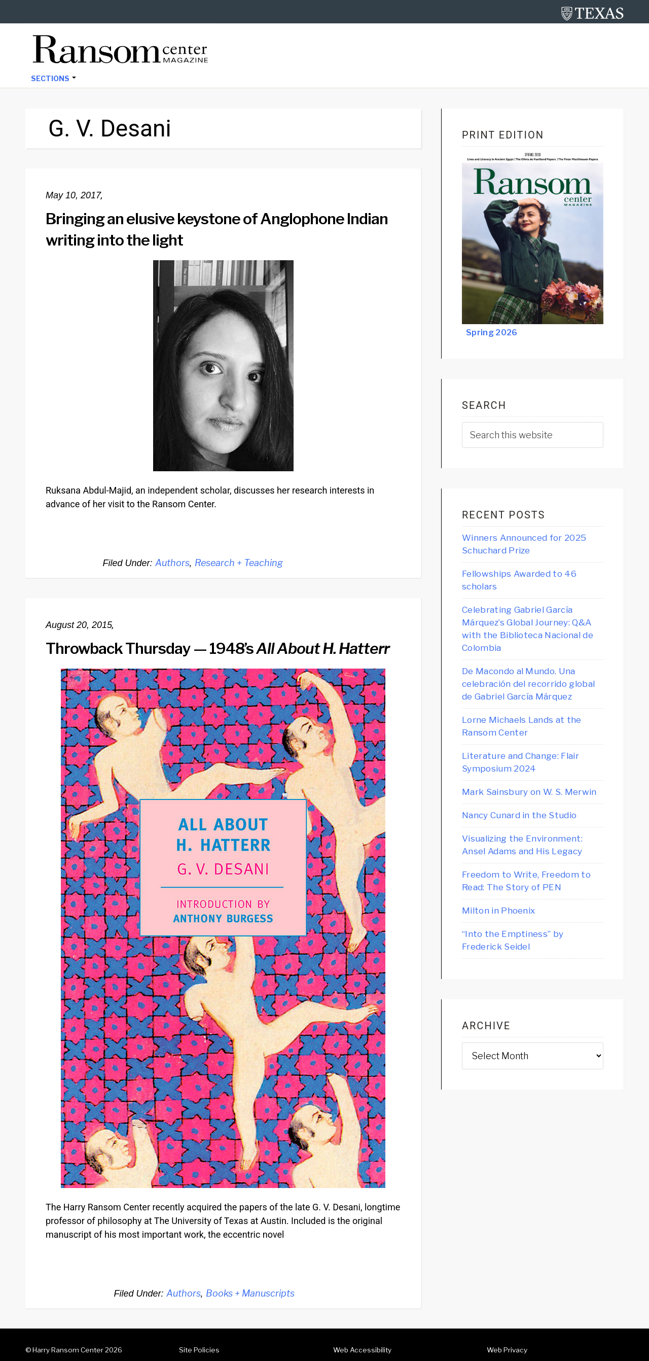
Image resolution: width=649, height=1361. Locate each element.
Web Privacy (507, 1350)
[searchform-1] (532, 435)
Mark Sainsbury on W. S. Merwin (529, 792)
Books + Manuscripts (250, 1293)
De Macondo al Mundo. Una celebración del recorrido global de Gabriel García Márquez (528, 684)
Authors (172, 562)
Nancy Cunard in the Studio (519, 815)
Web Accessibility (362, 1350)
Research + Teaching (239, 562)
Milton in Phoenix (498, 910)
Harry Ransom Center (67, 1350)
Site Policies (199, 1350)
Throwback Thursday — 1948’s (217, 648)
